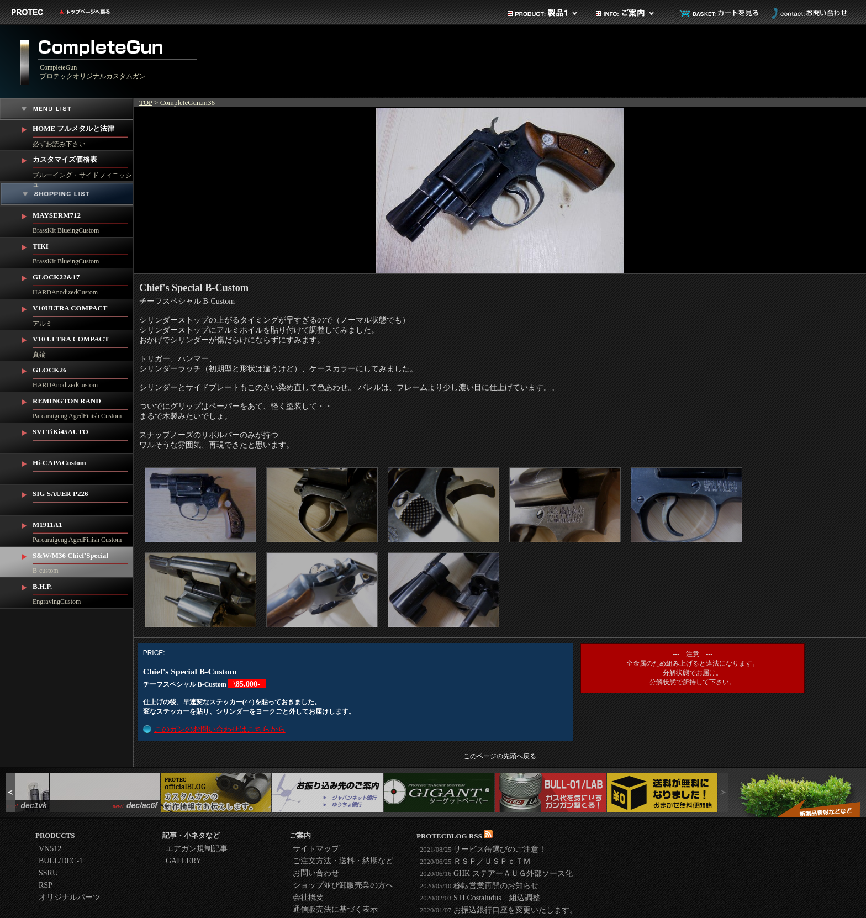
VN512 (50, 849)
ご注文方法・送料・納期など (343, 861)
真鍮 (83, 344)
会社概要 (308, 897)
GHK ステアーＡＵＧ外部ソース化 (496, 873)
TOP (145, 102)
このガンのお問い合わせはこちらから (220, 729)
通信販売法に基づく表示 (335, 909)
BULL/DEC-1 (61, 861)
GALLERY (184, 861)
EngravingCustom (83, 591)
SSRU (48, 873)
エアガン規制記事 (197, 849)
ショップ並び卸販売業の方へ (343, 885)
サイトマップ (316, 849)
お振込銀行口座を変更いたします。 (498, 910)
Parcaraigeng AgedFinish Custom (83, 406)
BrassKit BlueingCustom (83, 220)
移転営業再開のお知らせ (479, 886)
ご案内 (631, 13)
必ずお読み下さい (83, 134)
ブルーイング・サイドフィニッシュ (83, 166)
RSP (45, 885)
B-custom (83, 560)
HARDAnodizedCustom (83, 282)
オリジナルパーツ (70, 897)
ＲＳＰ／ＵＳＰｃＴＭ (475, 861)
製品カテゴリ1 (542, 13)
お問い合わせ (808, 13)
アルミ (83, 313)
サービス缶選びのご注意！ (483, 849)
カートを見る (719, 13)
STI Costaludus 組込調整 (480, 898)
